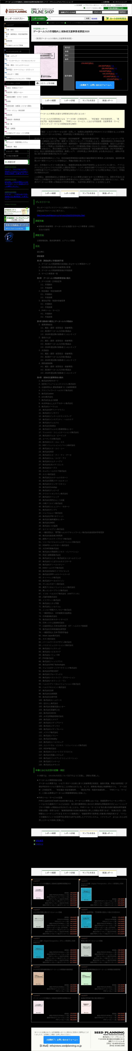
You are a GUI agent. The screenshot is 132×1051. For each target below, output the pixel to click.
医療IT (8, 138)
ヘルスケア (43, 22)
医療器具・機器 (11, 147)
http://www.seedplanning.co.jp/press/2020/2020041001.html (61, 215)
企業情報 (106, 2)
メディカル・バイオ (13, 83)
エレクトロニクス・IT (13, 52)
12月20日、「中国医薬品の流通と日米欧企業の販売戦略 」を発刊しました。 (16, 196)
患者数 (8, 101)
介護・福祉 (10, 30)
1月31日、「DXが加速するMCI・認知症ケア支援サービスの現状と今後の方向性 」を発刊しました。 (16, 171)
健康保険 (9, 41)
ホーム (34, 22)
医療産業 (9, 115)
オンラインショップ (120, 2)
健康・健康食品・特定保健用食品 (17, 35)
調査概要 (39, 841)
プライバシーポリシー (92, 5)
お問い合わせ (107, 5)
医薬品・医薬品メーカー (14, 88)
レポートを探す (39, 18)
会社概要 (79, 5)
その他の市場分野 (12, 156)
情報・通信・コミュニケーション (17, 65)
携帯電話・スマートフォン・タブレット (20, 70)
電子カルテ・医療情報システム (17, 142)
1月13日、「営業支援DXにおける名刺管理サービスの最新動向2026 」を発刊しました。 (16, 184)
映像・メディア (11, 56)
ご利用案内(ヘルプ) (120, 5)
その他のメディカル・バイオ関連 (17, 133)
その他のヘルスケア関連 (57, 22)
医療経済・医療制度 (13, 119)
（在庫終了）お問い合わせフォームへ (95, 85)
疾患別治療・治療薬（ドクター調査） (19, 106)
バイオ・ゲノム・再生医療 (15, 110)
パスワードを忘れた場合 (93, 8)
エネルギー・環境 (12, 74)
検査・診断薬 (10, 128)
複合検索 (94, 18)
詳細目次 (39, 844)
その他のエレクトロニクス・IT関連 (18, 79)
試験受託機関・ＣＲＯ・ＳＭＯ (17, 97)
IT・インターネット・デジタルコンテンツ (20, 61)
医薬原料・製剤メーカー (14, 92)
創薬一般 (9, 124)
